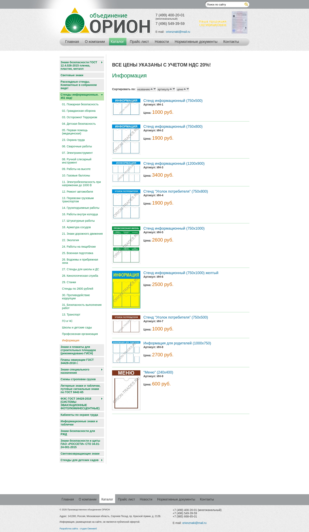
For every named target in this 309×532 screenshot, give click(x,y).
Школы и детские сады (77, 327)
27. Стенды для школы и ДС (80, 269)
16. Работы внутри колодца (80, 214)
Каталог (117, 42)
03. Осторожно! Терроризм (79, 117)
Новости (162, 42)
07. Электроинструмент (77, 152)
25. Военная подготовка (77, 253)
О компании (95, 42)
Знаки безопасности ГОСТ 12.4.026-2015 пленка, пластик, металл (79, 65)
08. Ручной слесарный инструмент (76, 161)
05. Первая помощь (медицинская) (75, 132)
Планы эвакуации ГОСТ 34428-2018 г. (77, 361)
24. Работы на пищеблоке (79, 246)
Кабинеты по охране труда (79, 414)
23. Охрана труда (73, 139)
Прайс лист (139, 42)
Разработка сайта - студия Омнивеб (78, 528)
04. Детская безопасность (79, 123)
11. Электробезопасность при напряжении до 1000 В (81, 183)
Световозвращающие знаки (80, 453)
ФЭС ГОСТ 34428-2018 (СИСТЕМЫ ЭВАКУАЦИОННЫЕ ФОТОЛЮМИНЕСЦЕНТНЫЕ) (80, 403)
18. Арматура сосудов (76, 227)
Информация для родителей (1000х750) (177, 343)
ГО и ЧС (67, 321)
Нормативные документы (196, 42)
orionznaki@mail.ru (178, 31)
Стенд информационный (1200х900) (174, 164)
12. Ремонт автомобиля (77, 191)
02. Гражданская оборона (79, 110)
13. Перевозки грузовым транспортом (78, 199)
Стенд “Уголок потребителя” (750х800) (175, 191)
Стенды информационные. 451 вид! (80, 96)
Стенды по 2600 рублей (77, 288)
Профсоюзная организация (80, 334)
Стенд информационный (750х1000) (174, 228)
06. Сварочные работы (77, 146)
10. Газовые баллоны (76, 175)
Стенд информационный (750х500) (173, 101)
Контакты (231, 42)
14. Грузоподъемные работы (80, 207)
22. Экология (70, 240)
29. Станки (69, 282)
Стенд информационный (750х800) (173, 127)
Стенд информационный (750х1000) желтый (180, 273)
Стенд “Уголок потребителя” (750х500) (175, 317)
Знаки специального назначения (75, 371)
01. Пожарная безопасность (80, 104)
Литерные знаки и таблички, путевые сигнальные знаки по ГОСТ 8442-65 (80, 389)
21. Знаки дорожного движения (82, 233)
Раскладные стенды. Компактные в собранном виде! (79, 85)
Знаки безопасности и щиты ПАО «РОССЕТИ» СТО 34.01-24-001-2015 (80, 444)
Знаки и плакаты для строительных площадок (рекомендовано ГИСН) (78, 350)
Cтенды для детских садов (80, 460)
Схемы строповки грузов (78, 379)
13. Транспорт (71, 314)
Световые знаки (72, 75)
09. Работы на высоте (76, 169)
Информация (70, 340)
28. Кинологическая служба (80, 275)
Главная (72, 42)
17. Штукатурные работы (78, 220)
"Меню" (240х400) (158, 372)
